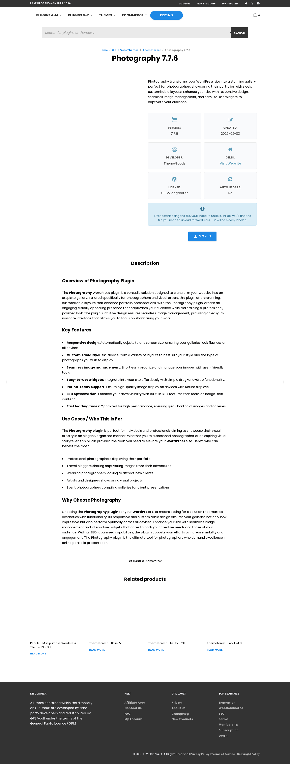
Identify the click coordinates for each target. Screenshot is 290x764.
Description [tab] (145, 263)
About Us (178, 707)
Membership (228, 724)
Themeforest (152, 50)
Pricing (166, 15)
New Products (206, 3)
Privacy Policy (198, 753)
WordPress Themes (125, 50)
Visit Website (230, 164)
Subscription (228, 729)
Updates (184, 3)
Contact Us (133, 707)
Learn (223, 734)
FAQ (127, 712)
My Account (230, 3)
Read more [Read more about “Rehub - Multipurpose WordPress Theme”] (38, 652)
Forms (223, 718)
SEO (222, 712)
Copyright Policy (248, 753)
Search (239, 33)
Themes (105, 15)
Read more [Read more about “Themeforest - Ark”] (215, 648)
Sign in (202, 237)
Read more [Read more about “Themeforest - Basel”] (97, 648)
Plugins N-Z (78, 15)
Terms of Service (222, 753)
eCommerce (133, 15)
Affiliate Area (134, 701)
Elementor (227, 701)
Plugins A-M (47, 15)
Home (104, 50)
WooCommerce (231, 707)
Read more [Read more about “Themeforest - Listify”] (156, 648)
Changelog (180, 712)
